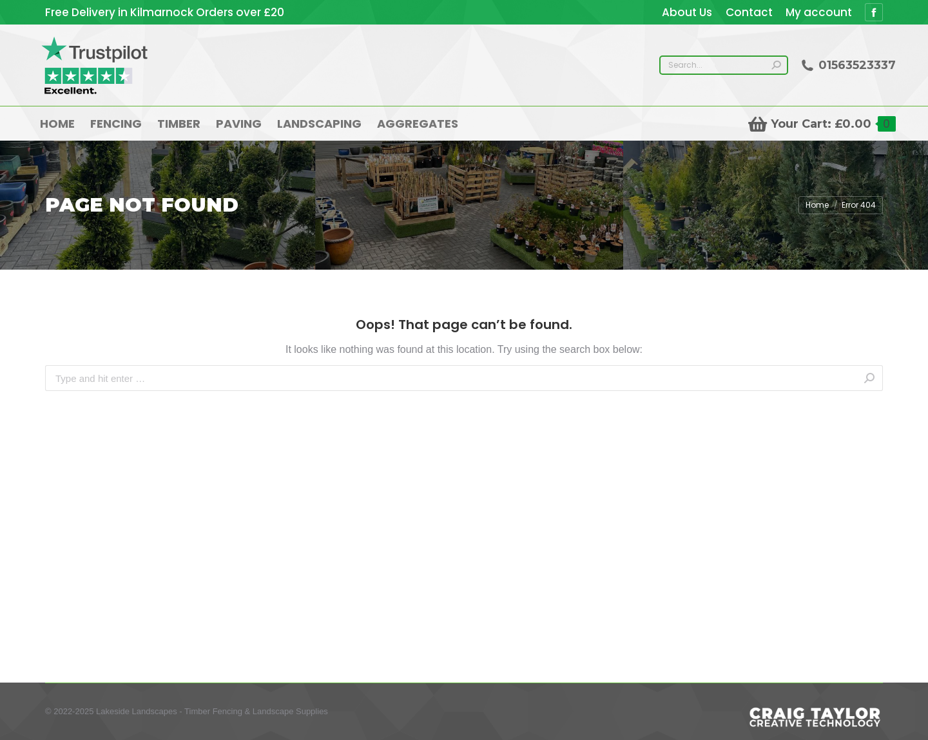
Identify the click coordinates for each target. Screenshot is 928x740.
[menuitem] (687, 12)
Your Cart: (822, 123)
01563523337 (848, 65)
